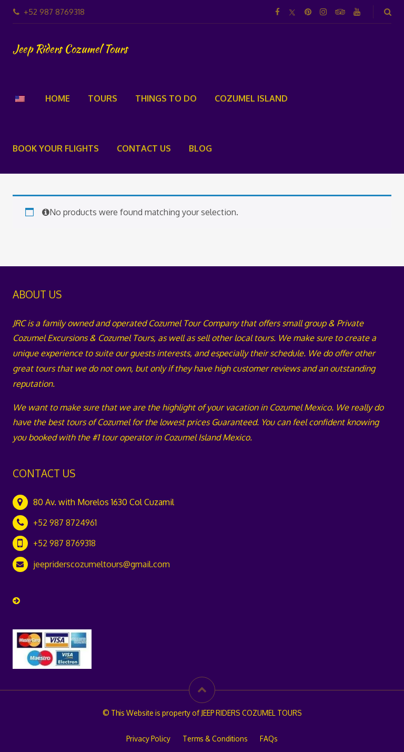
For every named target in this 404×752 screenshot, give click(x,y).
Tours (102, 98)
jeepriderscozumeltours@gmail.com (101, 564)
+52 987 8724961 (65, 522)
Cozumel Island (251, 98)
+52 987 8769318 (64, 543)
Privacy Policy (148, 738)
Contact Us (144, 148)
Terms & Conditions (215, 738)
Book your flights (56, 148)
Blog (200, 148)
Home (57, 98)
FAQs (269, 738)
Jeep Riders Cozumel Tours (70, 48)
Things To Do (166, 98)
